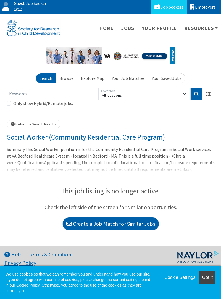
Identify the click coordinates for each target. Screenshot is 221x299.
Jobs (127, 28)
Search (46, 78)
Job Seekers (168, 6)
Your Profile (159, 28)
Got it (207, 277)
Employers (202, 6)
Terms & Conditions (50, 254)
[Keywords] (52, 94)
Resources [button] (199, 28)
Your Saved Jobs (166, 78)
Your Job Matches (128, 78)
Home (106, 28)
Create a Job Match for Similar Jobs (110, 223)
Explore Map (92, 78)
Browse (66, 78)
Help (13, 254)
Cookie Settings (179, 277)
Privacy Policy (20, 262)
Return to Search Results (34, 124)
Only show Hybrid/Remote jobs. (43, 103)
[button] (208, 94)
